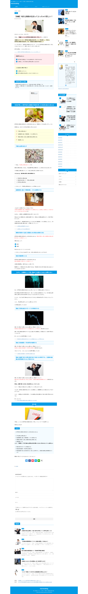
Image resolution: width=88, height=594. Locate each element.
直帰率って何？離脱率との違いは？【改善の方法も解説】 (70, 44)
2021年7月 (60, 140)
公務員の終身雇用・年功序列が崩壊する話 (26, 353)
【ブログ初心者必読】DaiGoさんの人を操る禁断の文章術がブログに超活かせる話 (35, 582)
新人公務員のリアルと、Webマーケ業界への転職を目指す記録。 (44, 590)
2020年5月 (60, 161)
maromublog (15, 3)
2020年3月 (60, 166)
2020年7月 (60, 156)
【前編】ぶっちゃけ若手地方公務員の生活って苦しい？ (29, 580)
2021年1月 (60, 142)
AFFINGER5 (50, 592)
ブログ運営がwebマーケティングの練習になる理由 (70, 100)
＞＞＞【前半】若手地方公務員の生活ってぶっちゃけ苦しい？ (27, 51)
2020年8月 (60, 154)
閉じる (35, 93)
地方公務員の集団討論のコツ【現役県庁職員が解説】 (33, 550)
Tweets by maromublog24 (63, 88)
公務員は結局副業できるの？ (23, 226)
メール (17, 497)
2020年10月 (60, 149)
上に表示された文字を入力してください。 (23, 511)
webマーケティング (45, 6)
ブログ (36, 6)
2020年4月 (60, 163)
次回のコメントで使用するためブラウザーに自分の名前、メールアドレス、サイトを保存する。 (34, 507)
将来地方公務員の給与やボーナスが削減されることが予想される (30, 339)
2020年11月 (60, 147)
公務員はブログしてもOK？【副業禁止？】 (70, 127)
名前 (16, 492)
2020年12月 (60, 144)
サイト (16, 502)
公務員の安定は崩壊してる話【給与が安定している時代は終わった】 (37, 530)
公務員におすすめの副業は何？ (23, 229)
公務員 (16, 6)
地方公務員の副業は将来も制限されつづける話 (27, 400)
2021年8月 (60, 137)
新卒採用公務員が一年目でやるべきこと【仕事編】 (70, 22)
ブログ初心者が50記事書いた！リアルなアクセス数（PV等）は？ (70, 54)
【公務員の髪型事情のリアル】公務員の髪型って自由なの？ (35, 541)
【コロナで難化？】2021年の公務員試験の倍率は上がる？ (34, 571)
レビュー (26, 6)
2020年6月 (60, 159)
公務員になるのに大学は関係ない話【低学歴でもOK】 (34, 561)
